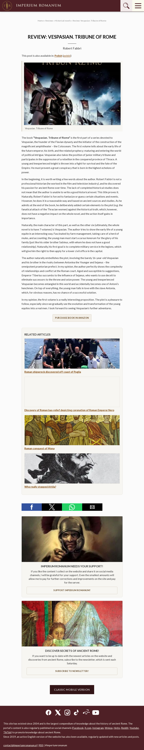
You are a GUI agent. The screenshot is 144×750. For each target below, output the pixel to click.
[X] (58, 713)
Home (41, 20)
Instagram (98, 727)
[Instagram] (67, 713)
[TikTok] (76, 713)
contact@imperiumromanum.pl (20, 745)
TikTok (7, 732)
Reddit (125, 727)
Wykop (109, 727)
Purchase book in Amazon (72, 317)
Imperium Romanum (31, 5)
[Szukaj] (126, 5)
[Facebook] (48, 713)
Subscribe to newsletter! (72, 671)
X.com (88, 727)
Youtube (134, 727)
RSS (41, 745)
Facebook (78, 727)
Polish (58, 55)
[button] (32, 507)
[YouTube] (95, 713)
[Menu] (138, 5)
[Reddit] (86, 713)
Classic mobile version (72, 689)
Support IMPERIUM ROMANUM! (72, 590)
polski (67, 55)
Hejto (117, 727)
